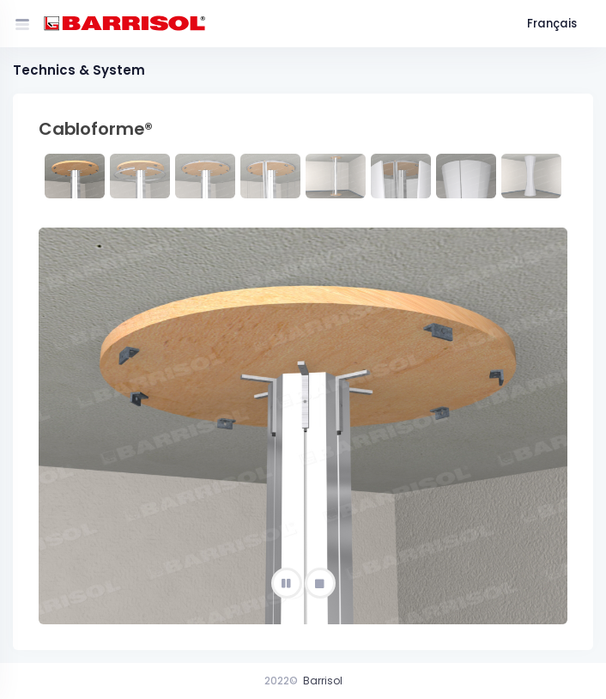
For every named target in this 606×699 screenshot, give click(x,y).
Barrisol (322, 680)
